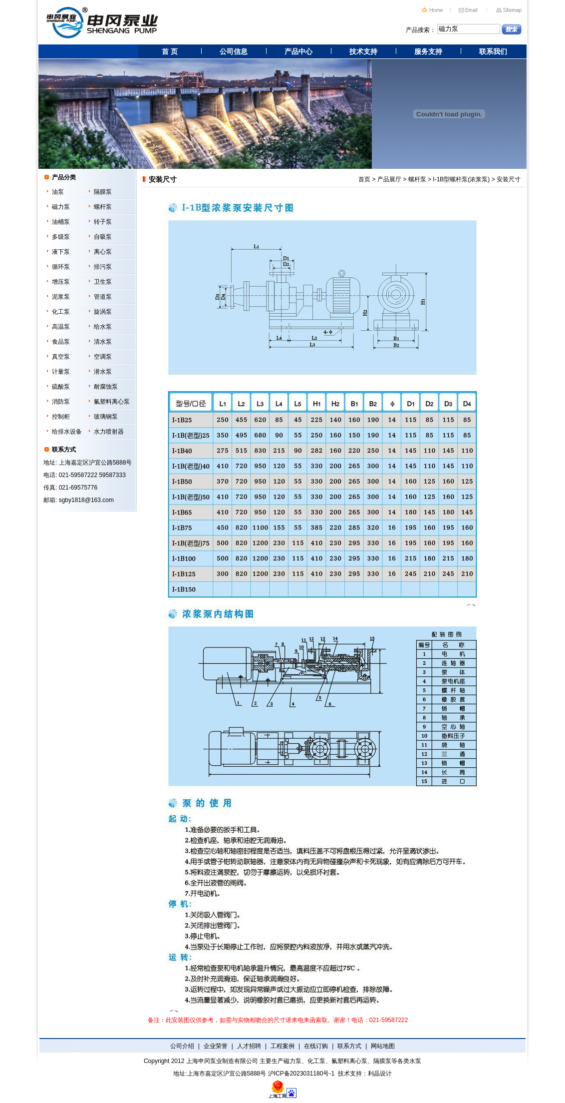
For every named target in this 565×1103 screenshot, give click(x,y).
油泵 (58, 191)
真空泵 (61, 356)
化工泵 (61, 311)
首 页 (170, 51)
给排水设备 (67, 431)
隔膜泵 (103, 191)
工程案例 (282, 1046)
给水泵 (103, 326)
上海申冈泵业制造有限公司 (222, 1061)
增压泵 (61, 281)
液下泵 (61, 251)
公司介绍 (182, 1046)
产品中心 (298, 51)
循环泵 (61, 266)
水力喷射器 (109, 431)
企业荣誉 (216, 1046)
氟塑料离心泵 (112, 401)
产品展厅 (389, 179)
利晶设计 (380, 1073)
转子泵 (103, 221)
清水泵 (103, 341)
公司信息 (234, 51)
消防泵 (61, 401)
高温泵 (61, 326)
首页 (364, 179)
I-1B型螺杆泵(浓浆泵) (461, 179)
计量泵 (61, 371)
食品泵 (61, 341)
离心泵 (103, 251)
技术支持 (363, 51)
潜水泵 (103, 371)
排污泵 (103, 266)
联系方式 (349, 1046)
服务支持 (428, 51)
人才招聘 (249, 1046)
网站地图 (383, 1046)
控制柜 (61, 416)
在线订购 (316, 1046)
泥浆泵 (61, 296)
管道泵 (103, 296)
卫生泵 (103, 281)
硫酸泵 (61, 386)
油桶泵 (61, 221)
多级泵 (61, 236)
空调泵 (103, 356)
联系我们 (493, 51)
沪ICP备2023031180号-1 (301, 1073)
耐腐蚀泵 (106, 386)
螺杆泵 (103, 206)
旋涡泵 (103, 311)
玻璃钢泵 (106, 416)
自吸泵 (103, 236)
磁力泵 (61, 206)
